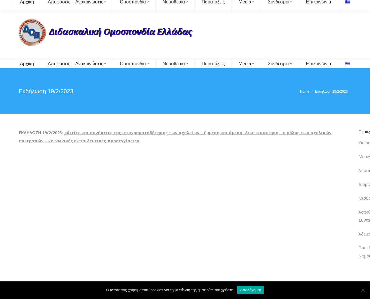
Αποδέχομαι (250, 290)
